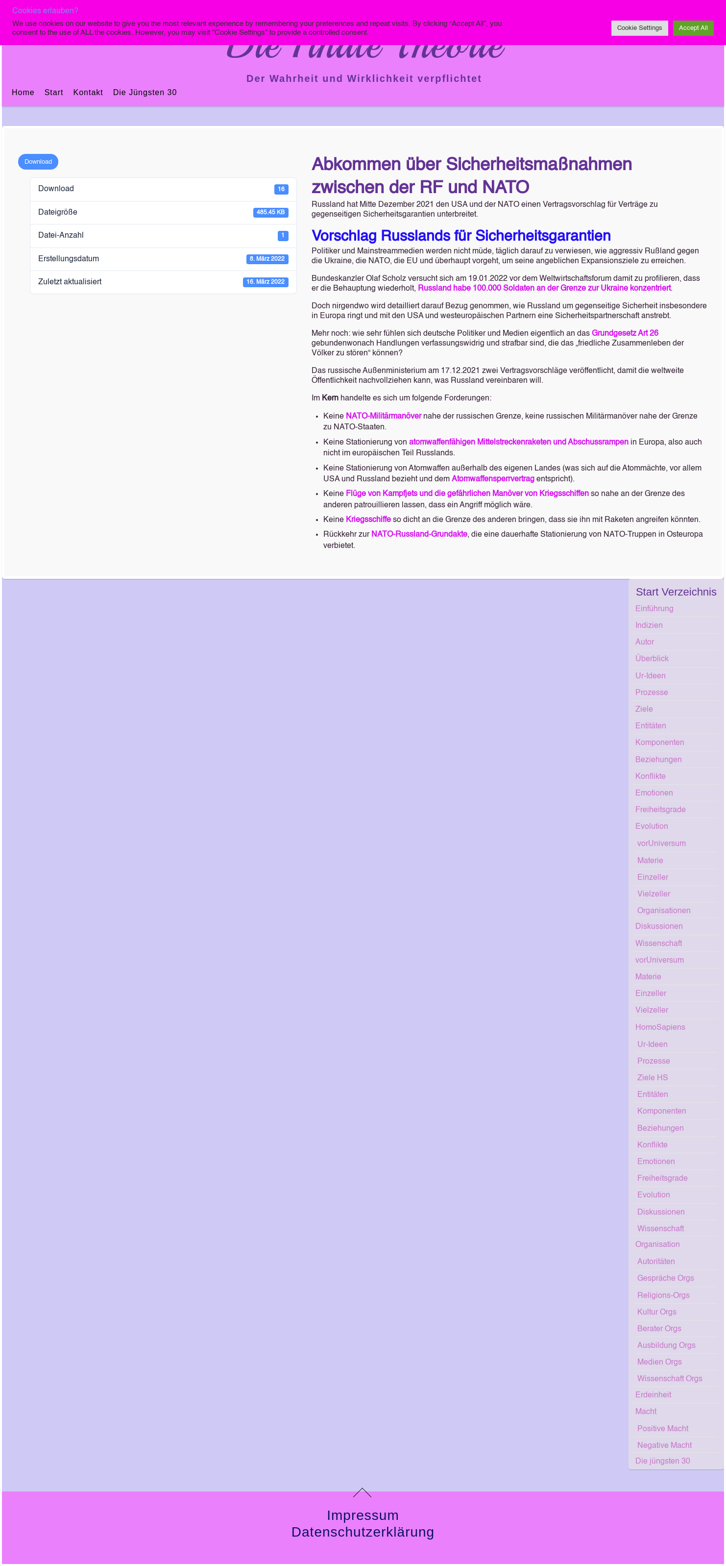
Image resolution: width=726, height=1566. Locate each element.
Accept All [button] (693, 28)
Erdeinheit (653, 1395)
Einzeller (652, 878)
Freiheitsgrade (660, 810)
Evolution (651, 827)
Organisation (657, 1245)
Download (38, 162)
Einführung (654, 609)
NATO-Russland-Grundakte (419, 535)
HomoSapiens (660, 1028)
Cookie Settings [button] (639, 28)
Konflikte (650, 777)
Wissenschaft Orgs (669, 1379)
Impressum (363, 1515)
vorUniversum (661, 844)
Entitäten (650, 726)
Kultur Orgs (657, 1313)
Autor (644, 642)
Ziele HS (652, 1078)
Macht (645, 1412)
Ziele (644, 710)
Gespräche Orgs (665, 1279)
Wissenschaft (658, 944)
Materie (650, 861)
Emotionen (654, 793)
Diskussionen (659, 927)
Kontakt (88, 92)
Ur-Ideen (650, 676)
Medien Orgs (659, 1363)
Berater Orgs (659, 1329)
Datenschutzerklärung (363, 1532)
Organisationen (664, 911)
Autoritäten (656, 1262)
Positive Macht (662, 1429)
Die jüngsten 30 (145, 92)
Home (23, 92)
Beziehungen (658, 760)
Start (54, 92)
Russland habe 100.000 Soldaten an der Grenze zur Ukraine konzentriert (544, 289)
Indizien (649, 626)
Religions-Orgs (663, 1296)
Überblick (652, 659)
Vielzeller (653, 894)
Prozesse (651, 693)
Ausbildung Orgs (666, 1346)
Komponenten (659, 743)
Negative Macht (664, 1446)
